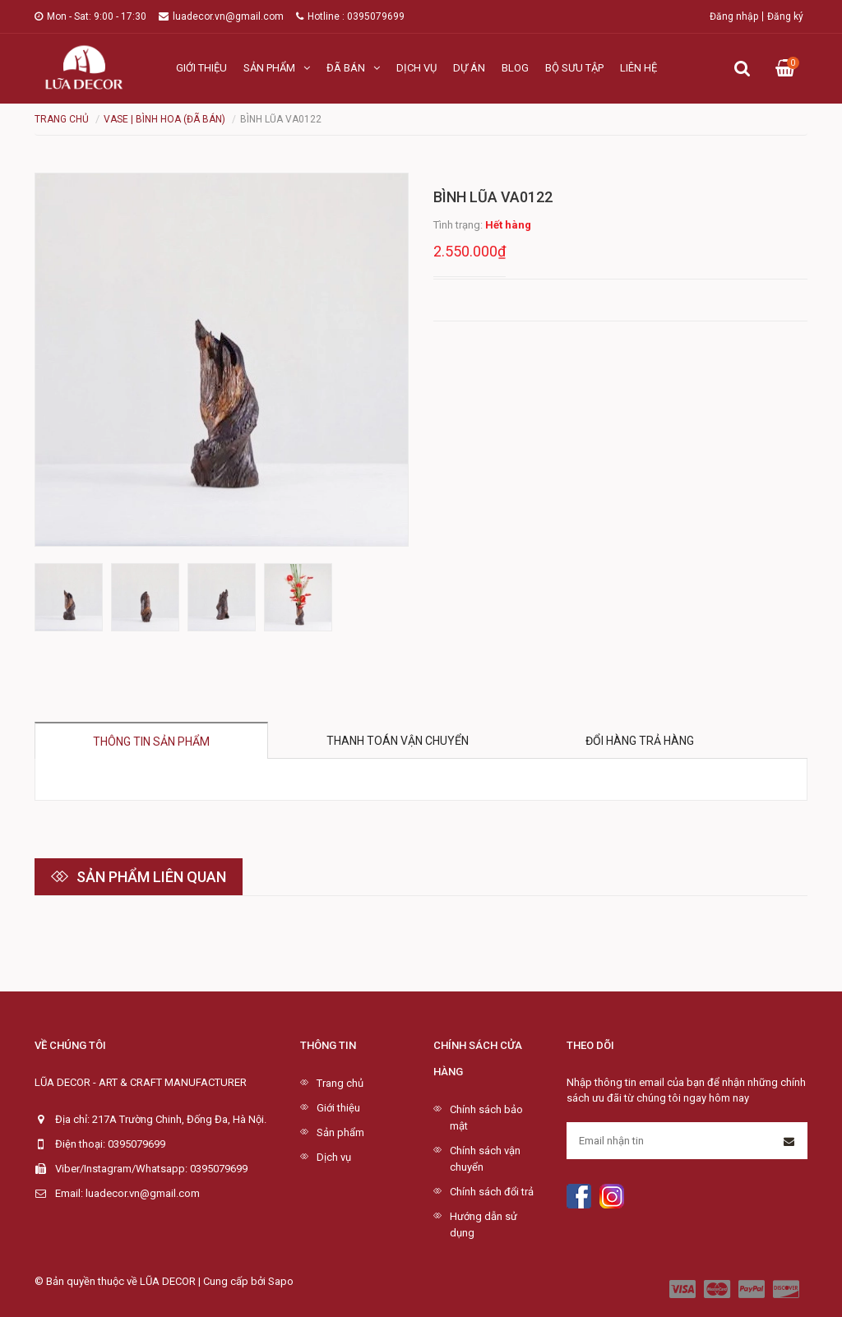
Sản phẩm (276, 68)
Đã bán (353, 68)
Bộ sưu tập (574, 68)
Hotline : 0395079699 (350, 16)
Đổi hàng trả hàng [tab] (639, 740)
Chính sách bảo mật (486, 1117)
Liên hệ (638, 68)
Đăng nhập (734, 16)
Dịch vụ (416, 68)
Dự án (469, 68)
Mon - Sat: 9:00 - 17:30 (90, 16)
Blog (515, 68)
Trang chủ (340, 1083)
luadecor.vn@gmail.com (221, 16)
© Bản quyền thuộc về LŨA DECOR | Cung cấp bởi (151, 1281)
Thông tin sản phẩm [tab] (151, 741)
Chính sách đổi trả (492, 1191)
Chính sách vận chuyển (485, 1158)
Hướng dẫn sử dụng (483, 1224)
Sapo (281, 1281)
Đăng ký (785, 16)
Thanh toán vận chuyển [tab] (397, 740)
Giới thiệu (201, 68)
